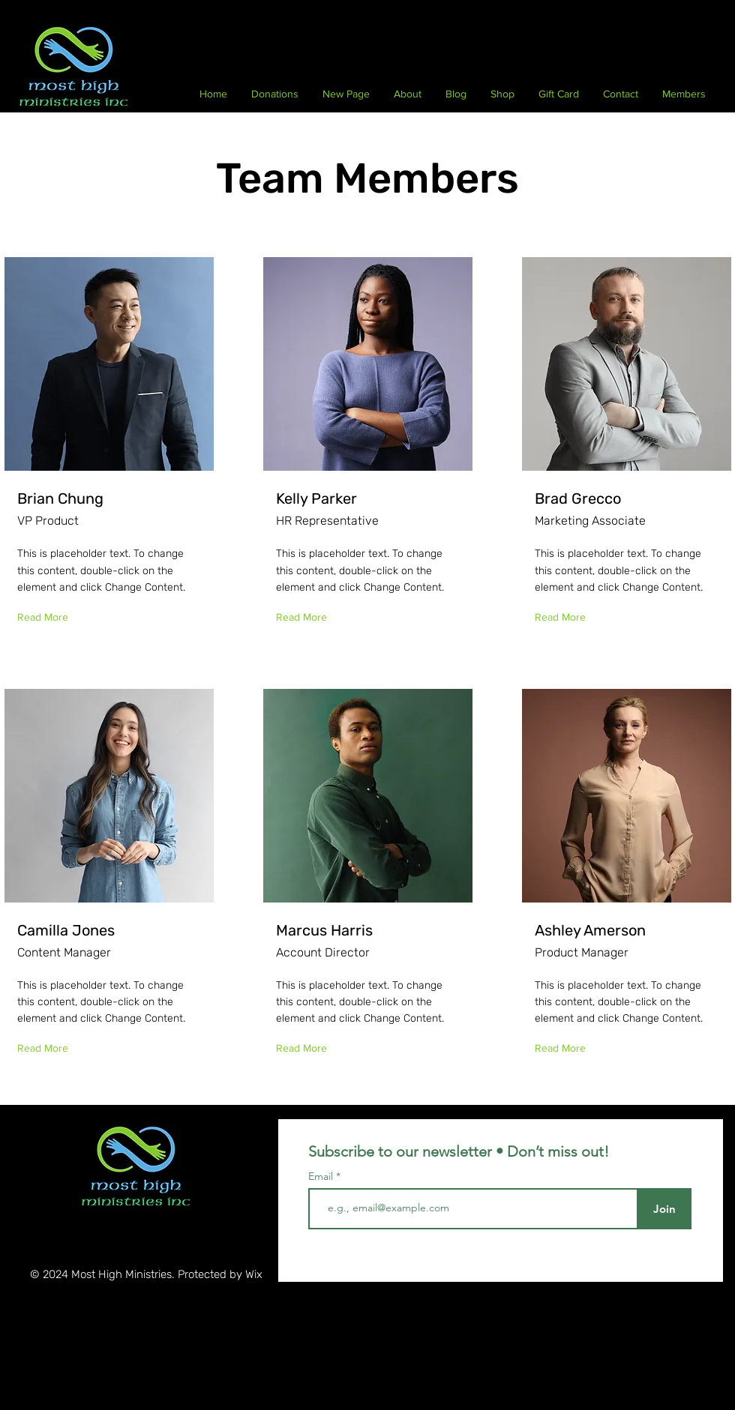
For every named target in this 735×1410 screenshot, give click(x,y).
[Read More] (46, 618)
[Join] (664, 1208)
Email (322, 1176)
